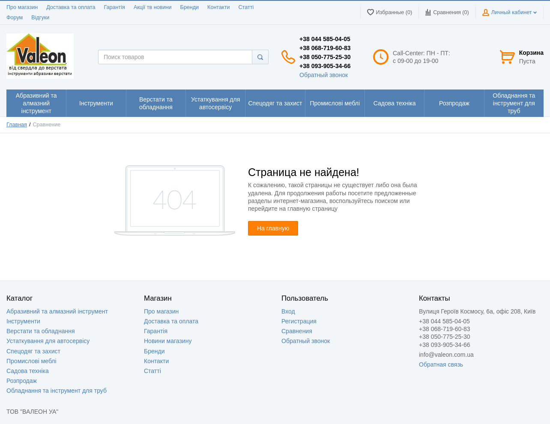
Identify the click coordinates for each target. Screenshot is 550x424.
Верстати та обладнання (40, 331)
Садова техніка (27, 370)
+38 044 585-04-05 (324, 39)
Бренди (189, 7)
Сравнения (296, 331)
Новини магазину (167, 340)
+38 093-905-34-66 (325, 66)
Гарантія (114, 7)
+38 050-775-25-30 (325, 57)
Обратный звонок (323, 75)
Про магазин (22, 7)
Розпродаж (21, 380)
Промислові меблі (31, 361)
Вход (288, 311)
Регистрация (299, 321)
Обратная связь (441, 364)
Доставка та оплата (70, 7)
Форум (14, 18)
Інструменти (23, 321)
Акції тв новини (153, 7)
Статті (246, 7)
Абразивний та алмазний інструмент (57, 311)
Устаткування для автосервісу (48, 340)
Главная (16, 125)
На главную (273, 228)
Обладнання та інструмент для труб (56, 390)
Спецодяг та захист (33, 351)
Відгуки (40, 18)
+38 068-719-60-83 (325, 48)
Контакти (218, 7)
